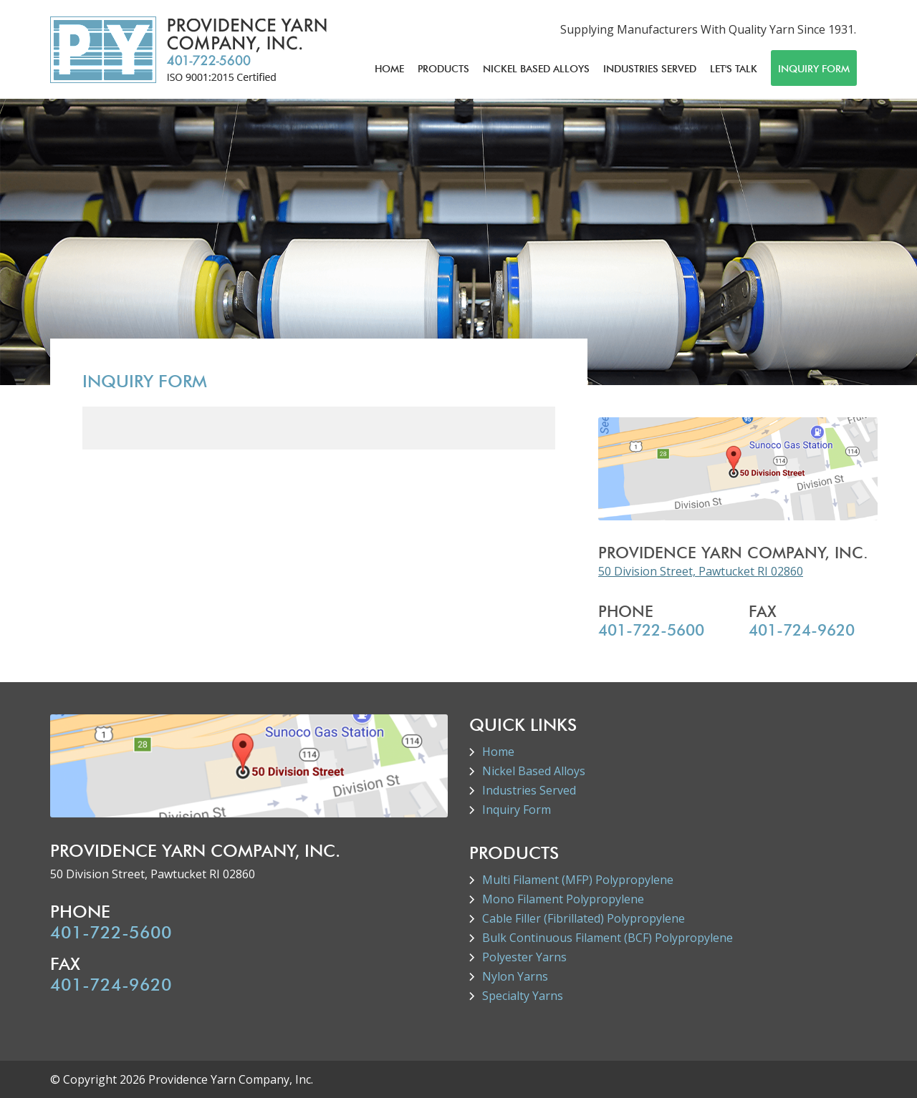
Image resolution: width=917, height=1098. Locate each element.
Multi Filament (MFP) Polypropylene (577, 880)
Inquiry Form (814, 68)
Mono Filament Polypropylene (563, 899)
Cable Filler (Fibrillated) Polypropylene (583, 918)
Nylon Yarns (515, 976)
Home (389, 68)
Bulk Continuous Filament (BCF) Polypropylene (607, 938)
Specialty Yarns (522, 996)
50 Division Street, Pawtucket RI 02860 (700, 571)
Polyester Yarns (524, 957)
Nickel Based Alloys (536, 68)
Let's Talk (733, 68)
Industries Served (649, 68)
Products (443, 68)
